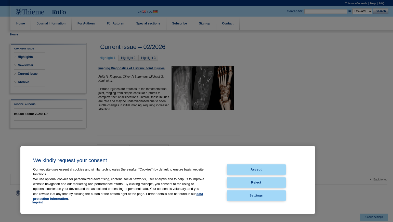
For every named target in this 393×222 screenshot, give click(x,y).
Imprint (37, 202)
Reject (256, 182)
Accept (256, 169)
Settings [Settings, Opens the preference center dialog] (256, 195)
